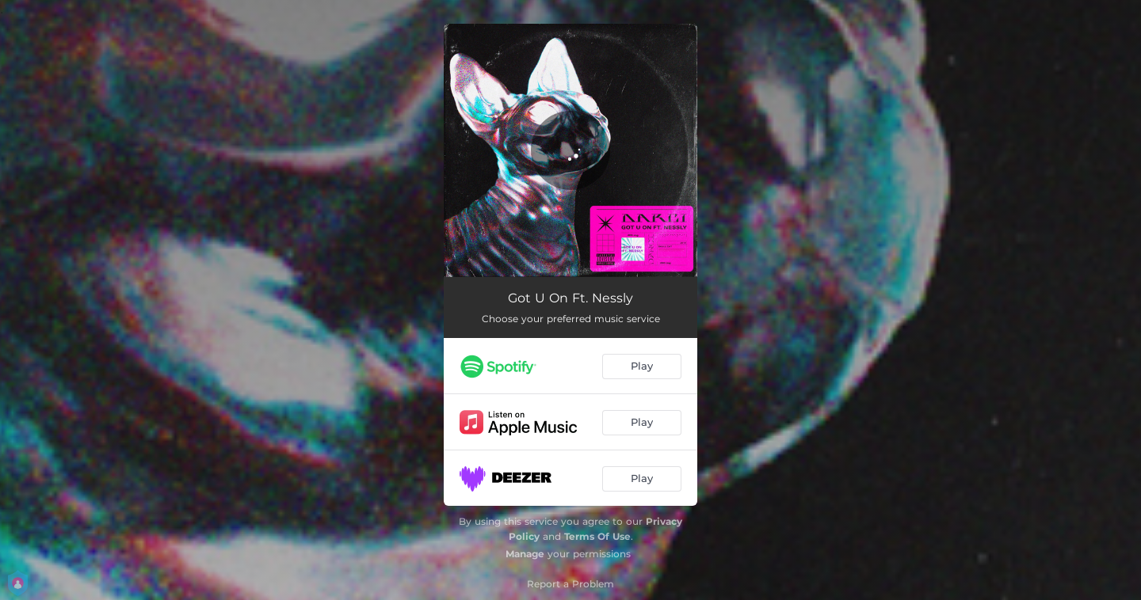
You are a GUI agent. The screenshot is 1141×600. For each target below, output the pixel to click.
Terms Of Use (597, 536)
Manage (525, 554)
